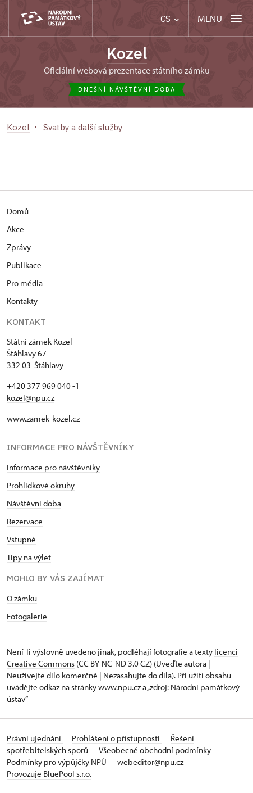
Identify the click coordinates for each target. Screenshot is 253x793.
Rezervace (25, 521)
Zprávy (19, 247)
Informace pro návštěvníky (53, 467)
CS (169, 18)
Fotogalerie (27, 616)
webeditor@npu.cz (150, 761)
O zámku (22, 598)
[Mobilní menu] (220, 18)
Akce (15, 229)
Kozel (127, 53)
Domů (18, 211)
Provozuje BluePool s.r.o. (49, 773)
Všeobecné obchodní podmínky (155, 750)
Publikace (24, 265)
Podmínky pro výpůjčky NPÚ (57, 761)
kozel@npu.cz (30, 397)
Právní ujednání (35, 738)
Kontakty (22, 301)
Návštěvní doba (34, 503)
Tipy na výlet (29, 557)
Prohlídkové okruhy (41, 485)
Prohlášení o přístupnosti (117, 738)
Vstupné (21, 539)
